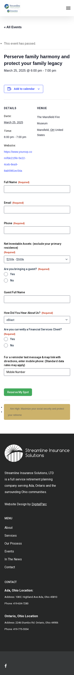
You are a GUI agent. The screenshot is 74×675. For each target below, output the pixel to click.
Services (11, 535)
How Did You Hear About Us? (28, 313)
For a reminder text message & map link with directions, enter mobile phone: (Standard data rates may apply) (34, 361)
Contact (10, 567)
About (9, 528)
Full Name (16, 182)
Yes (12, 274)
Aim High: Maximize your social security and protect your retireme (36, 411)
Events (9, 551)
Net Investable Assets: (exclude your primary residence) (32, 248)
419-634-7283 (20, 603)
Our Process (13, 543)
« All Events (13, 27)
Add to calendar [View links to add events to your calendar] (24, 88)
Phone (14, 223)
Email (14, 203)
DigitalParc (39, 504)
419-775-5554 (20, 629)
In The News (13, 559)
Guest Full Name (14, 292)
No (12, 280)
